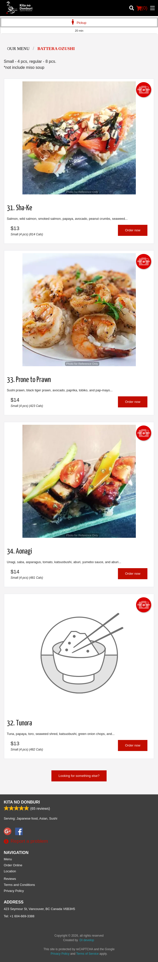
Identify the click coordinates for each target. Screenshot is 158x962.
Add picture (143, 89)
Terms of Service (87, 953)
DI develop (87, 940)
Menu (8, 859)
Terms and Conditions (19, 885)
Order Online (13, 865)
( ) (141, 8)
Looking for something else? (79, 776)
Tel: (19, 916)
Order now (132, 230)
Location (10, 871)
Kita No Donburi (22, 802)
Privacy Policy (14, 891)
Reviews (10, 879)
